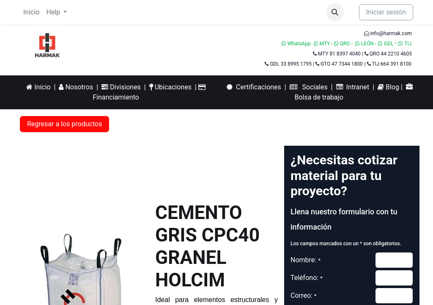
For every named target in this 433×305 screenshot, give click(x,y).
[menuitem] (31, 12)
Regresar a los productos (64, 124)
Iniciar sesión (386, 12)
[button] (335, 12)
